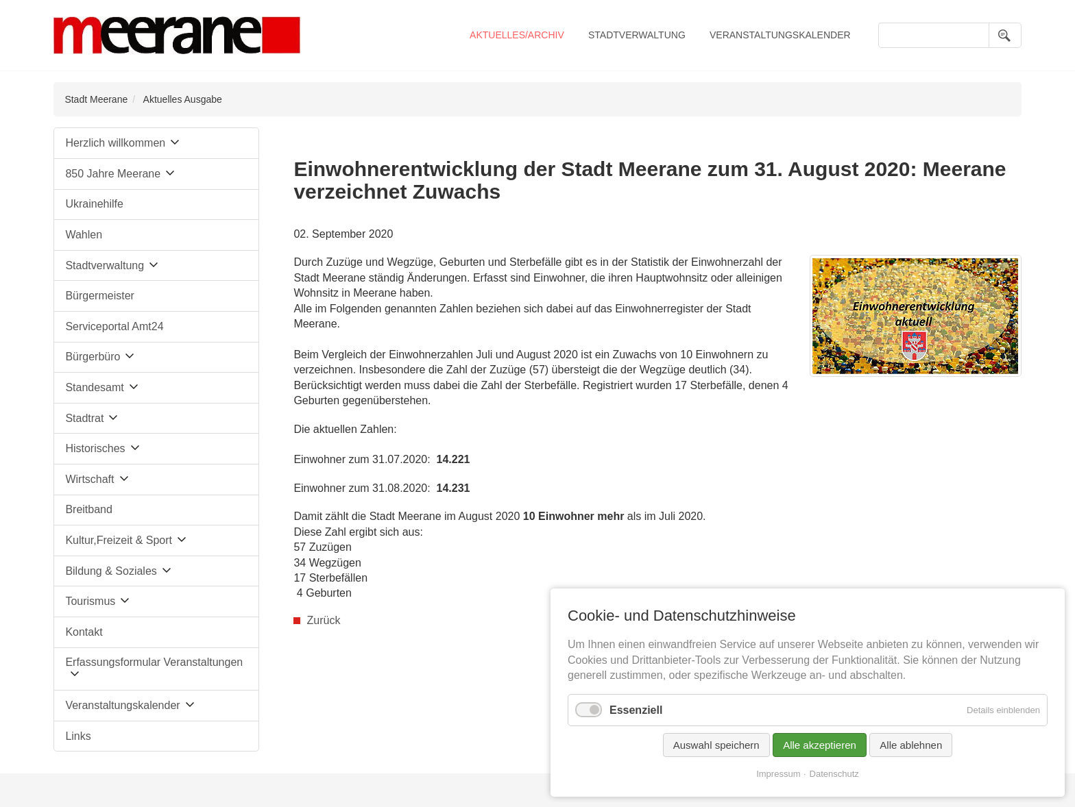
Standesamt (94, 387)
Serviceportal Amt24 (114, 326)
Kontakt (83, 632)
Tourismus (90, 601)
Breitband (88, 509)
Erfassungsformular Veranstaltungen (154, 662)
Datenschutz (834, 774)
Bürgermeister (99, 295)
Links (77, 736)
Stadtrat (84, 418)
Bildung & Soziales (110, 571)
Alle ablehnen (911, 745)
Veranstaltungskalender (780, 34)
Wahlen (83, 234)
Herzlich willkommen (115, 143)
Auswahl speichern (716, 745)
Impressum (778, 774)
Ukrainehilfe (94, 204)
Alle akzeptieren (819, 745)
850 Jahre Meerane (112, 173)
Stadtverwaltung (637, 34)
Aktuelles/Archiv (517, 34)
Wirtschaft (89, 479)
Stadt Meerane (96, 99)
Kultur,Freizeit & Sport (118, 540)
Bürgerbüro (92, 356)
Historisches (95, 448)
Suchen (1005, 35)
